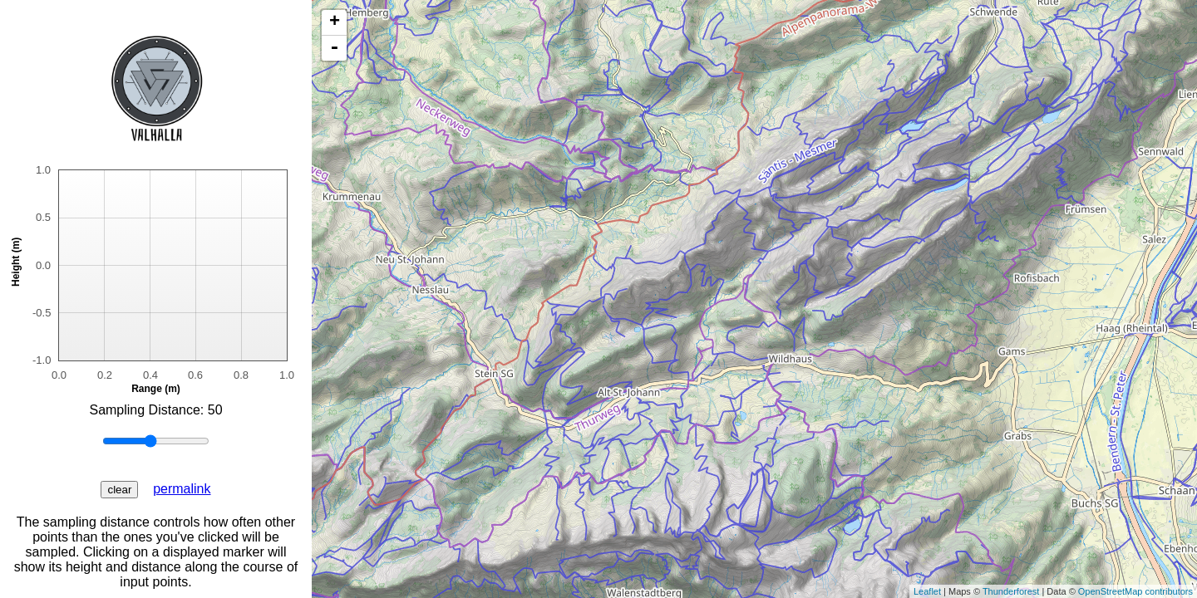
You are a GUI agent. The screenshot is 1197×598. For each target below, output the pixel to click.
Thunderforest (1011, 591)
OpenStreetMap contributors (1135, 591)
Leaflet (927, 591)
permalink (181, 489)
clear (119, 489)
